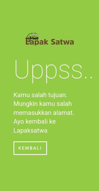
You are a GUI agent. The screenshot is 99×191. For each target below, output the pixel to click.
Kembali (30, 148)
